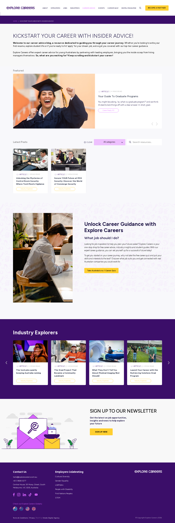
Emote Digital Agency (51, 518)
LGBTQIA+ (59, 485)
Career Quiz (113, 8)
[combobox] (110, 142)
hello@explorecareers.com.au (25, 477)
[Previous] (152, 123)
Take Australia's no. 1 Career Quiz (101, 270)
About (45, 8)
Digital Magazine (128, 8)
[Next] (157, 123)
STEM (57, 498)
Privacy (32, 518)
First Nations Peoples (63, 493)
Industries (74, 8)
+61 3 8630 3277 (19, 481)
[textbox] (110, 142)
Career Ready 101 (108, 110)
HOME (15, 21)
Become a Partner (157, 8)
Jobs (65, 8)
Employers (55, 8)
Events (101, 8)
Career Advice (89, 8)
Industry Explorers (27, 381)
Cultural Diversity (62, 476)
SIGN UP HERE (101, 432)
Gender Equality (62, 481)
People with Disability (64, 489)
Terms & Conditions (20, 518)
